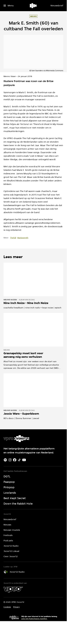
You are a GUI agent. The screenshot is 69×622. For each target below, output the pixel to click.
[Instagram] (10, 460)
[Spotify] (5, 460)
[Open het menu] (8, 5)
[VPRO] (13, 590)
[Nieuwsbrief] (56, 5)
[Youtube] (24, 460)
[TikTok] (19, 460)
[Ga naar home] (33, 6)
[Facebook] (14, 460)
